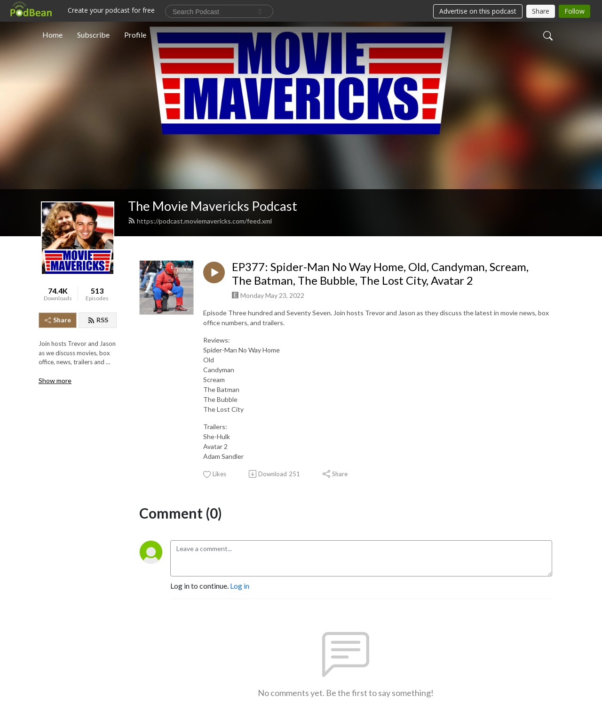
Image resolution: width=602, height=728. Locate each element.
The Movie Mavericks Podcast (212, 206)
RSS (97, 320)
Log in (239, 585)
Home (52, 34)
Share (58, 320)
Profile (135, 34)
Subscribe (93, 34)
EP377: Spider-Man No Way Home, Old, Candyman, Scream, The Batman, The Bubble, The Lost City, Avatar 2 (380, 273)
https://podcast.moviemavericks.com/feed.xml (200, 221)
